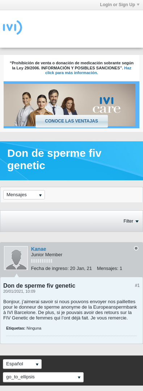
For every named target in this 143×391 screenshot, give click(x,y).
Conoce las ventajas (71, 121)
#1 (137, 285)
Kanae (38, 249)
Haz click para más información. (88, 70)
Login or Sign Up (119, 4)
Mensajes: (107, 268)
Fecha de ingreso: (50, 268)
